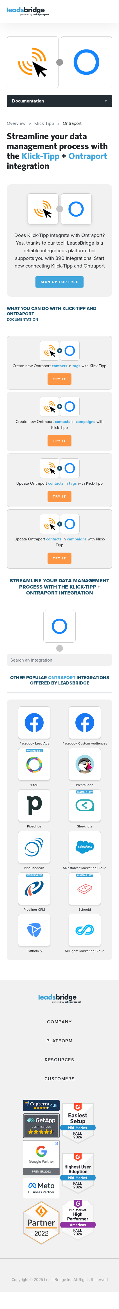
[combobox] (59, 660)
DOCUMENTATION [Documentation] (22, 319)
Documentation (28, 101)
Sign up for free (59, 282)
